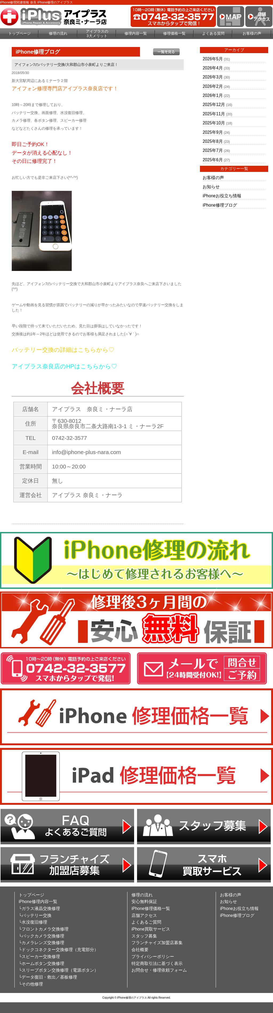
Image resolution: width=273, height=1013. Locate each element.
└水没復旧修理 (33, 922)
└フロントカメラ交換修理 (44, 929)
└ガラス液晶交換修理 (39, 908)
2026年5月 (213, 59)
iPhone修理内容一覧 (38, 901)
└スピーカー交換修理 (39, 956)
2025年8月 (213, 141)
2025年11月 (214, 114)
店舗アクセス (144, 915)
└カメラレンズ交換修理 (41, 942)
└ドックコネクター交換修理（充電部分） (58, 949)
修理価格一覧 (174, 33)
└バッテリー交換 (35, 915)
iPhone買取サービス (150, 929)
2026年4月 (213, 68)
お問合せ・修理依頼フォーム (159, 970)
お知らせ (211, 186)
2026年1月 (213, 95)
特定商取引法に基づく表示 (157, 963)
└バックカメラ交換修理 (41, 936)
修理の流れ (58, 33)
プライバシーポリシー (152, 956)
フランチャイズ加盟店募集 (157, 942)
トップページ (19, 33)
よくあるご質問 (146, 922)
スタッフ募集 (144, 936)
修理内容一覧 (136, 33)
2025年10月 (214, 123)
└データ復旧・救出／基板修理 (48, 977)
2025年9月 (213, 132)
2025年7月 (213, 150)
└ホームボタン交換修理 (41, 963)
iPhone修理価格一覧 (150, 908)
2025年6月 (213, 159)
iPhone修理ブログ (220, 205)
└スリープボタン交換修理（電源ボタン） (58, 970)
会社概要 (139, 949)
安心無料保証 (144, 901)
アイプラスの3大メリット (97, 33)
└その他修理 (31, 984)
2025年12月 (214, 104)
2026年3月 (213, 77)
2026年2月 (213, 86)
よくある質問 (213, 33)
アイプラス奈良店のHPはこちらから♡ (64, 366)
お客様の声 (252, 33)
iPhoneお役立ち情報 (222, 196)
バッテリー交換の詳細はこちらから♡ (63, 349)
